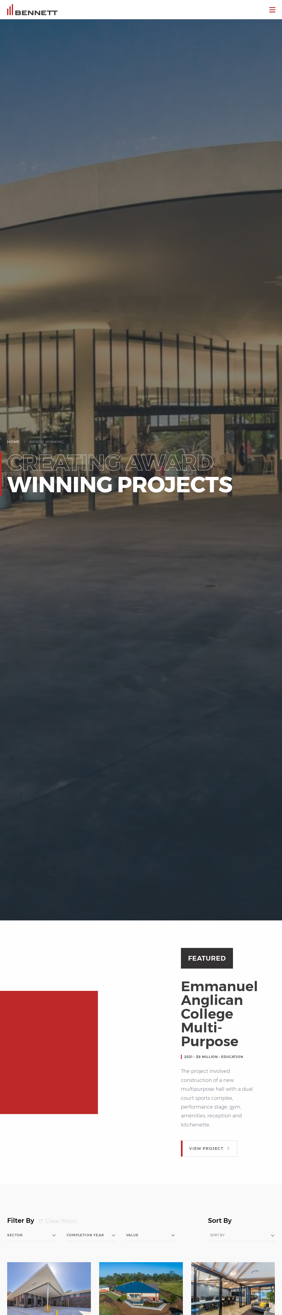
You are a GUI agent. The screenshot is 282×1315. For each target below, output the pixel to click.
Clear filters (60, 1221)
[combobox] (241, 1235)
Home (13, 441)
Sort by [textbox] (217, 1235)
